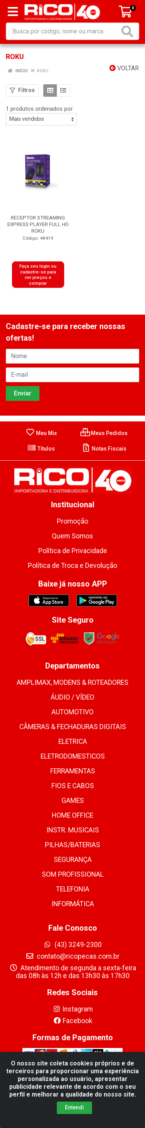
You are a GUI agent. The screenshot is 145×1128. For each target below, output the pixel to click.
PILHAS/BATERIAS (72, 845)
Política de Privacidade (72, 551)
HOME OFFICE (72, 815)
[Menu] (13, 12)
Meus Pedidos (104, 433)
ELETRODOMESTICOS (73, 756)
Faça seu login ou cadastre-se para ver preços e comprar (37, 274)
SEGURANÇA (73, 859)
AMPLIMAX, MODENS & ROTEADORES (72, 682)
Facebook (72, 1021)
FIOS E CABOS (72, 786)
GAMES (72, 800)
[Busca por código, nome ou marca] (63, 31)
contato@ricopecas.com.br (72, 956)
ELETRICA (72, 741)
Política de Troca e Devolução (72, 565)
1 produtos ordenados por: (40, 108)
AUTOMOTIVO (72, 712)
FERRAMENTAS (72, 771)
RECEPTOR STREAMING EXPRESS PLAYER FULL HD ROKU (38, 224)
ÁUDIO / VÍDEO (72, 697)
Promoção (72, 521)
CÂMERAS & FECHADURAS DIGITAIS (72, 727)
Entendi (74, 1110)
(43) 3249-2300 (72, 945)
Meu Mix (41, 433)
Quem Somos (72, 536)
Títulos (41, 449)
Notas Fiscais (103, 449)
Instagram (73, 1009)
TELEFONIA (72, 889)
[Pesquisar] (128, 31)
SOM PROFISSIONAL (73, 874)
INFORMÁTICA (72, 904)
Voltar (124, 68)
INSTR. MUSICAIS (72, 830)
